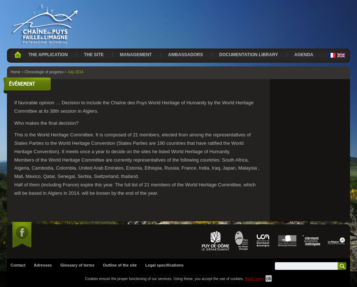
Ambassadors (185, 54)
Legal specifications (164, 265)
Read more (254, 279)
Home (17, 54)
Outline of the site (120, 265)
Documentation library (248, 54)
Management (136, 54)
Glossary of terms (77, 265)
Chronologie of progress (44, 72)
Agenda (303, 54)
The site (94, 54)
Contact (18, 265)
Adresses (43, 265)
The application (48, 54)
